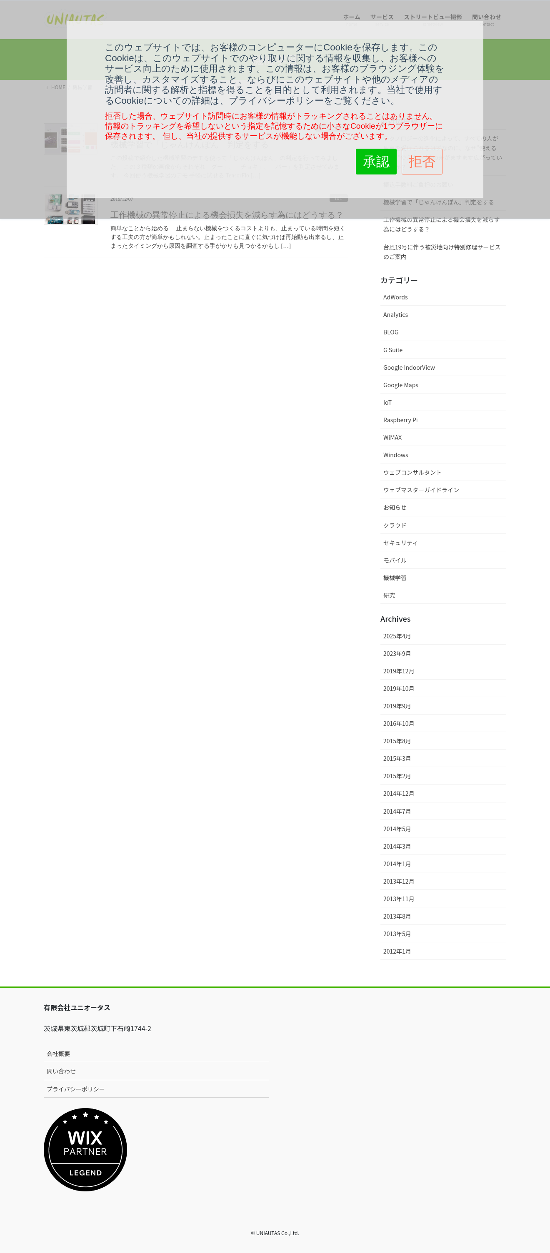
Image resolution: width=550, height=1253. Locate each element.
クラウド (395, 525)
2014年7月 (397, 811)
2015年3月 (397, 758)
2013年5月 (397, 933)
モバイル (395, 560)
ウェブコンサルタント (412, 472)
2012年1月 (397, 951)
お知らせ (395, 507)
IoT (387, 402)
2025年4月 (397, 636)
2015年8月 (397, 741)
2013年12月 (399, 881)
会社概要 (58, 1053)
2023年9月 (397, 653)
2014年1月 (397, 863)
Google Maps (400, 385)
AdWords (395, 297)
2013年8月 (397, 916)
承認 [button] (376, 161)
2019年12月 (399, 671)
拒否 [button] (422, 161)
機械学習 (395, 577)
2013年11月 (399, 898)
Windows (395, 455)
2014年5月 (397, 829)
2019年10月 (399, 688)
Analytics (395, 314)
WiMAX (392, 437)
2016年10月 (399, 723)
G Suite (392, 350)
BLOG (390, 332)
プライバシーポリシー (76, 1089)
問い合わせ (61, 1071)
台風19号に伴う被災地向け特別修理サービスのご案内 (442, 252)
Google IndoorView (409, 367)
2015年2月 (397, 776)
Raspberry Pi (400, 420)
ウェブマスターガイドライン (421, 490)
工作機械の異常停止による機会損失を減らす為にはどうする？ (441, 224)
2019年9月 (397, 706)
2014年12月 (399, 793)
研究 (389, 595)
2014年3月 (397, 846)
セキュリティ (400, 542)
